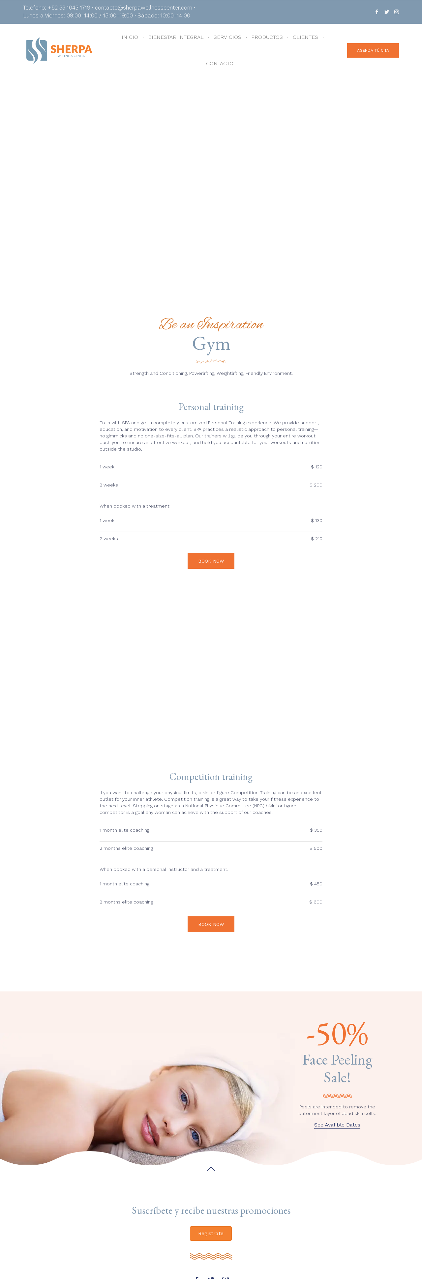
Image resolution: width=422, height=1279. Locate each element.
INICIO (130, 37)
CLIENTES (305, 37)
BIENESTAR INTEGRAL (176, 37)
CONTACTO (219, 63)
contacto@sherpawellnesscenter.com (139, 1262)
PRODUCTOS (267, 37)
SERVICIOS (227, 37)
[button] (373, 50)
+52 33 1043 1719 (114, 1256)
